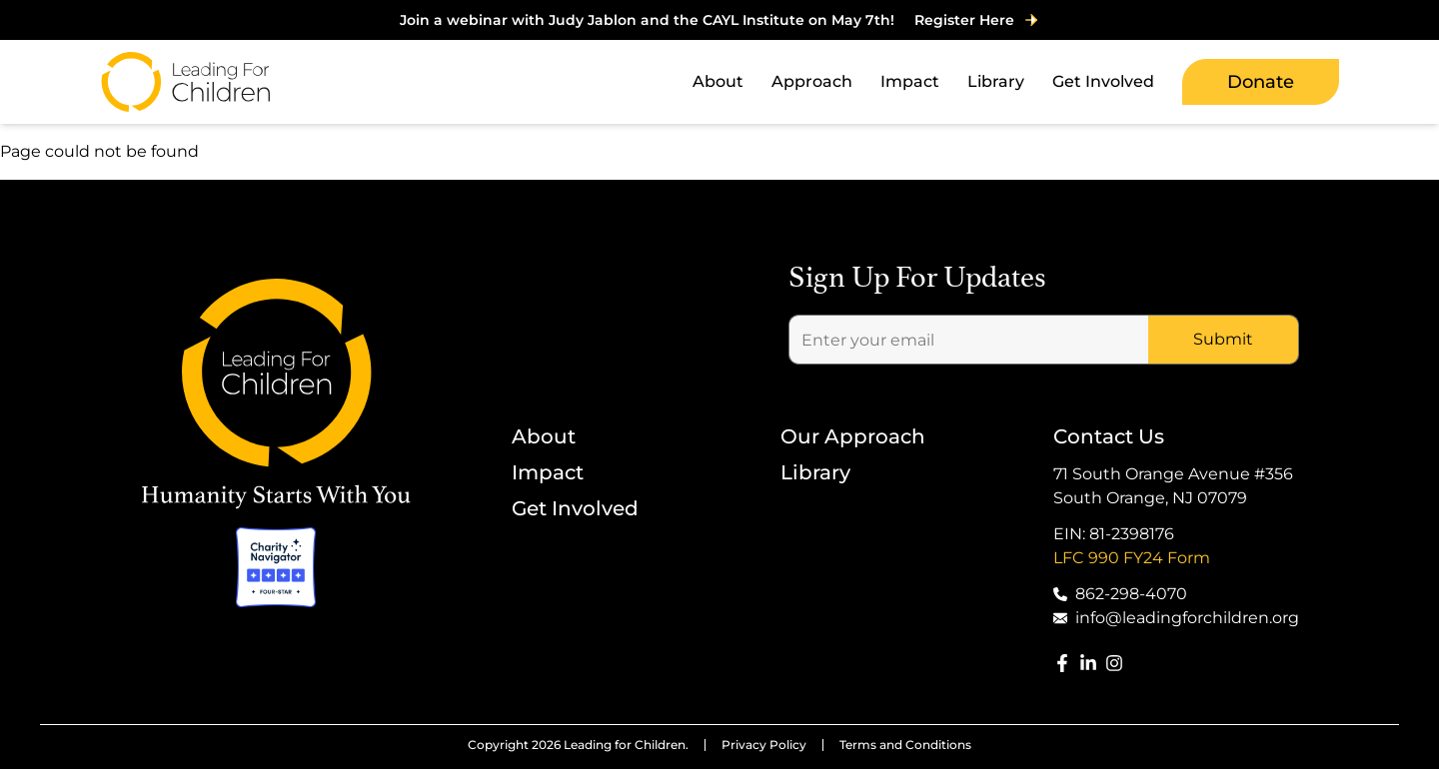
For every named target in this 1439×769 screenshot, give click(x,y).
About (544, 436)
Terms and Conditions (905, 744)
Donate (1260, 82)
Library (815, 472)
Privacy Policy (763, 744)
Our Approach (852, 436)
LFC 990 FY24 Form (1131, 557)
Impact (548, 472)
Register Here (977, 20)
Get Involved (575, 508)
